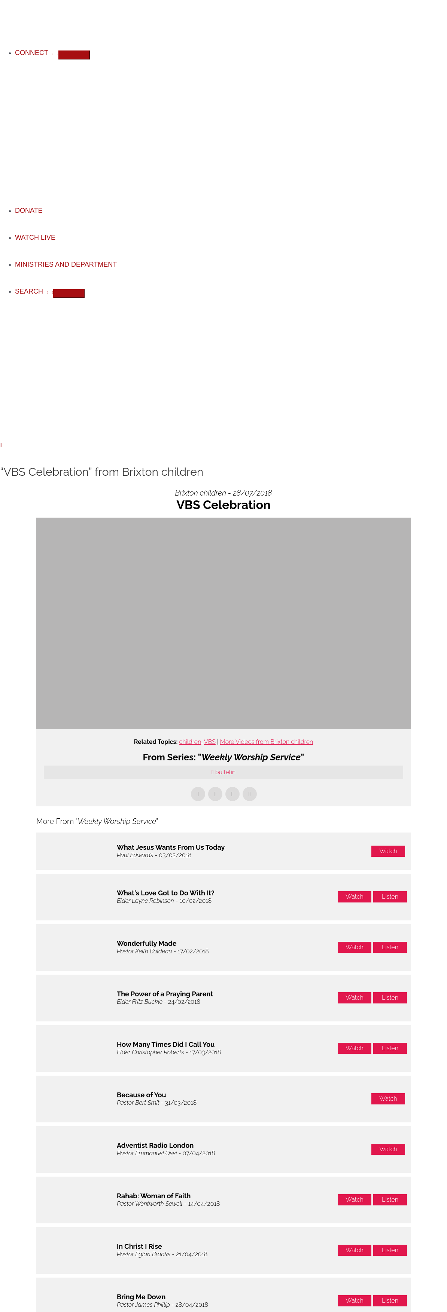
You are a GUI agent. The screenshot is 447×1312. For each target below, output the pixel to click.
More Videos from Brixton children (266, 741)
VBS (210, 741)
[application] (50, 52)
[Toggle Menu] (74, 54)
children (190, 741)
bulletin (225, 772)
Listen (390, 896)
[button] (1, 445)
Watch (388, 851)
